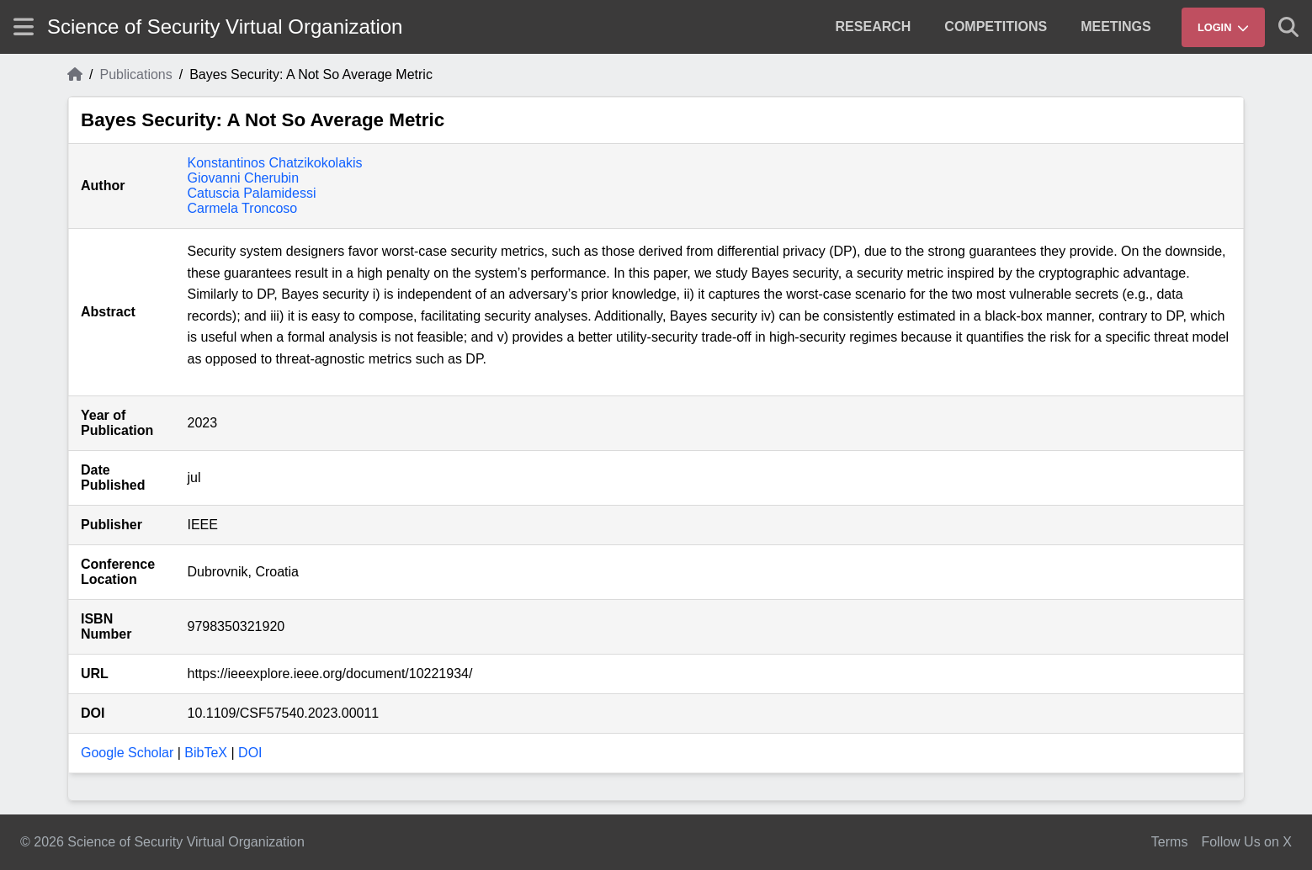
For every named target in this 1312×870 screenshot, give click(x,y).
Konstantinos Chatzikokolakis (275, 163)
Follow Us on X (1246, 842)
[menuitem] (873, 27)
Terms (1169, 842)
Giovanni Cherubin (244, 178)
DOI (250, 752)
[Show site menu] (23, 26)
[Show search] (1288, 27)
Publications (135, 74)
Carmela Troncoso (243, 208)
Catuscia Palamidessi (252, 193)
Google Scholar (127, 752)
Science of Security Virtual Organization (224, 26)
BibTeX (205, 752)
